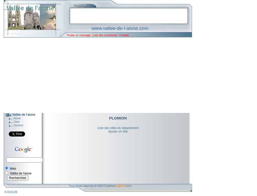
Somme (18, 125)
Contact (124, 35)
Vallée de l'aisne (30, 8)
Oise (17, 121)
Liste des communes (104, 35)
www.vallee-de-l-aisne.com (120, 28)
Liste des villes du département (118, 128)
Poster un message (79, 35)
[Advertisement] (94, 75)
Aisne (17, 118)
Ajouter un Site (118, 131)
